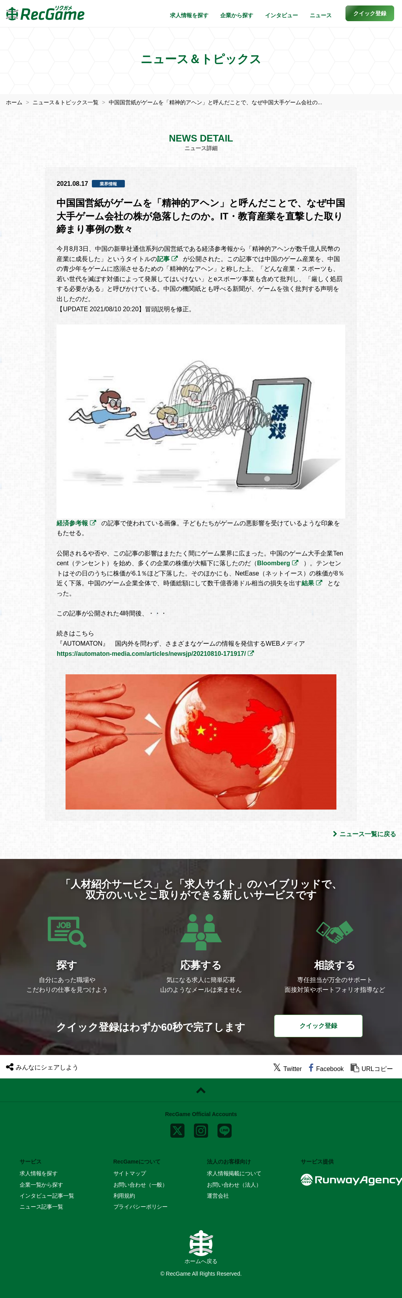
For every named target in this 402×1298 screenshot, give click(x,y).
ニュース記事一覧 (41, 1207)
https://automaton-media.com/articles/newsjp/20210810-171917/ (151, 653)
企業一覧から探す (41, 1185)
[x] (177, 1129)
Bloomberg (273, 563)
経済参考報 (72, 523)
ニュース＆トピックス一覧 (66, 102)
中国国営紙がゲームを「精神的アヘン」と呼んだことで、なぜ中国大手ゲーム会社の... (215, 102)
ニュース (321, 15)
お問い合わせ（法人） (234, 1185)
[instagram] (201, 1129)
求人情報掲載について (234, 1173)
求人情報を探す (189, 15)
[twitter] (287, 1069)
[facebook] (326, 1069)
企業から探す (236, 15)
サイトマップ (129, 1173)
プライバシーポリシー (140, 1207)
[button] (369, 13)
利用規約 (124, 1196)
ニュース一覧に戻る (364, 834)
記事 (163, 259)
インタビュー (281, 15)
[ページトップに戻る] (201, 1090)
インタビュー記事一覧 (47, 1196)
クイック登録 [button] (318, 1025)
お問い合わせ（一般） (140, 1185)
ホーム (14, 102)
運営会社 (217, 1196)
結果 (308, 583)
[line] (224, 1129)
